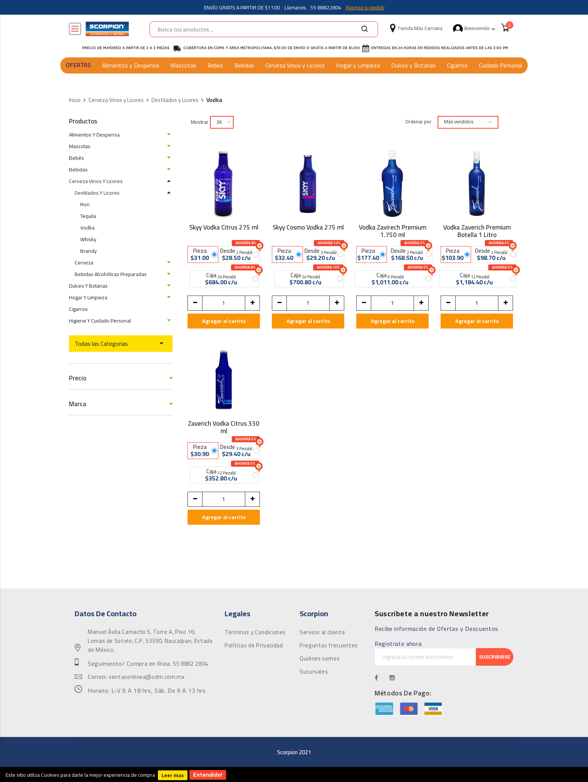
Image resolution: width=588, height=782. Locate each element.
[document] (294, 774)
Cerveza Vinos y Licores (295, 65)
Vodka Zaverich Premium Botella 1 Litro (477, 231)
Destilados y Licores (175, 100)
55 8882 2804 (190, 663)
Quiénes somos (319, 658)
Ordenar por (418, 122)
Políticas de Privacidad (254, 645)
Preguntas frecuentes (329, 645)
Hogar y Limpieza (358, 65)
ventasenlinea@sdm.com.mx (146, 676)
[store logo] (107, 29)
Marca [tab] (77, 404)
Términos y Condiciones (255, 632)
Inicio (75, 100)
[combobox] (264, 29)
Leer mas (173, 775)
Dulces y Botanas (413, 65)
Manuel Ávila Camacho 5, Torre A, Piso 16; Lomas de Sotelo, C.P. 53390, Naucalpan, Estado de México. (150, 640)
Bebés (215, 65)
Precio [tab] (77, 378)
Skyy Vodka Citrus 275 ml (223, 228)
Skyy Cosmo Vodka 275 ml (308, 228)
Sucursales (314, 671)
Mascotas (183, 65)
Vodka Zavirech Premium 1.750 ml (392, 231)
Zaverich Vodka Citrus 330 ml (224, 427)
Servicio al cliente (322, 632)
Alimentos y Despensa (130, 65)
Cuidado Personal (500, 65)
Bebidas (244, 65)
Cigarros (457, 65)
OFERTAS (78, 65)
